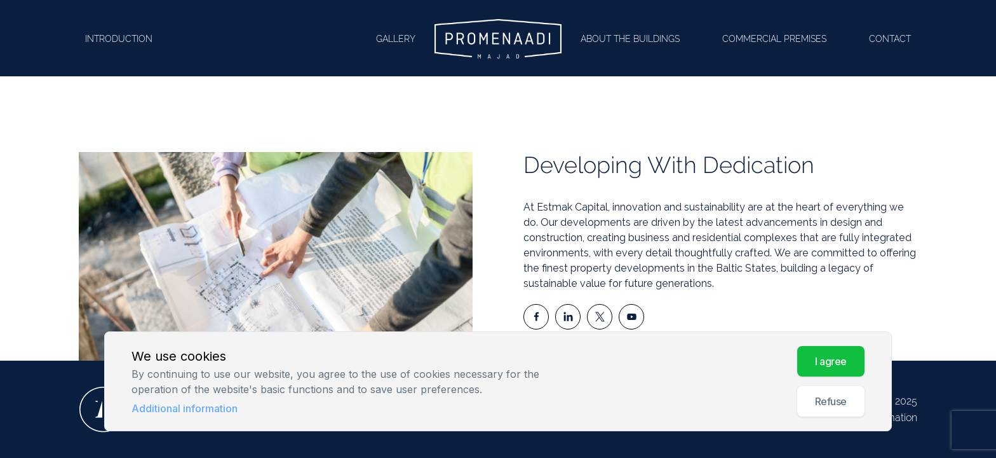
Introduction (118, 39)
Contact (890, 39)
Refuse (831, 401)
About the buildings (630, 39)
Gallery (395, 39)
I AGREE (831, 361)
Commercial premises (774, 39)
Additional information (184, 408)
